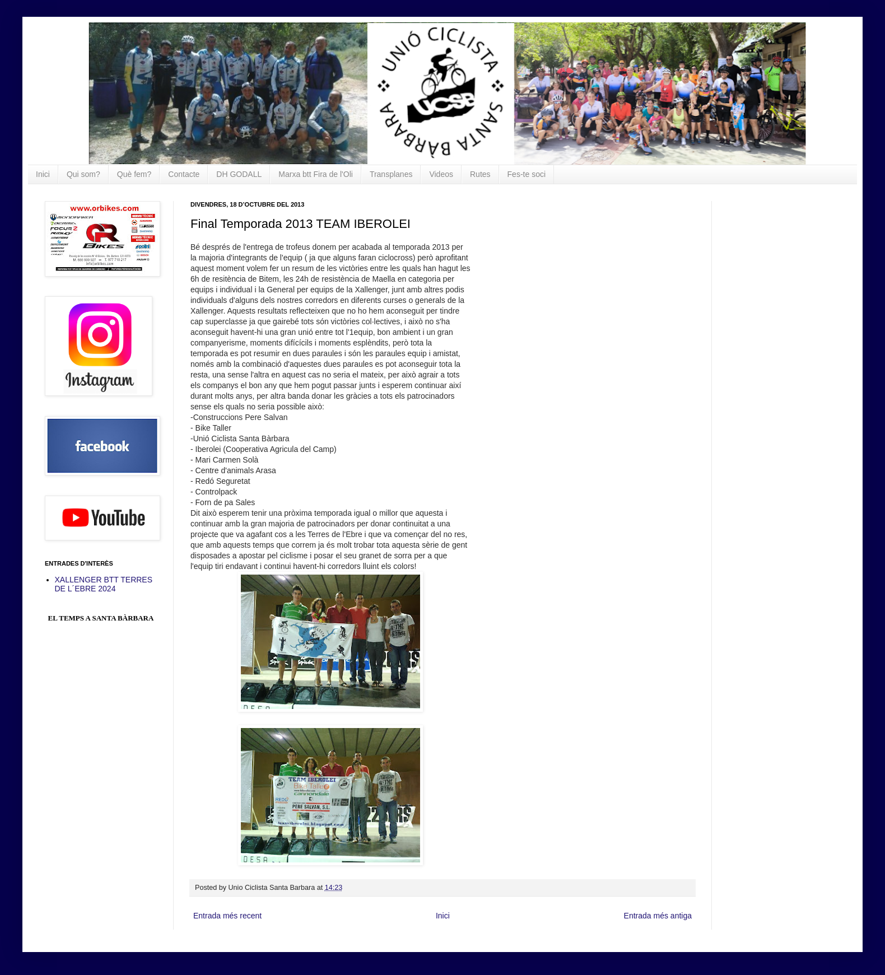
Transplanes (391, 174)
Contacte (183, 174)
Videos (441, 174)
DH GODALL (239, 174)
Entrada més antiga (658, 915)
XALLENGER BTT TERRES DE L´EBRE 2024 (104, 584)
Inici (43, 174)
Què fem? (134, 174)
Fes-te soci (526, 174)
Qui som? (83, 174)
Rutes (480, 174)
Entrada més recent (227, 915)
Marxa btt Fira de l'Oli (315, 174)
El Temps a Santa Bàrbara (101, 618)
